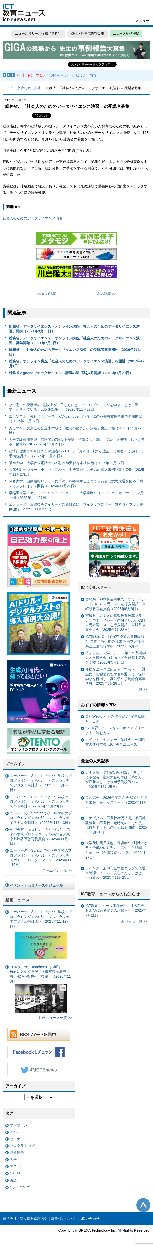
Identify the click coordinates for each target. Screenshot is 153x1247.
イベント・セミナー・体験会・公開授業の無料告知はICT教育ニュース (115, 742)
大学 (13, 1160)
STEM (15, 1173)
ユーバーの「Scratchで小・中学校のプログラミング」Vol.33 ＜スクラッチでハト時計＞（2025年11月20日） (41, 801)
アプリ (15, 1166)
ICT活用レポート (96, 587)
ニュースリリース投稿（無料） (38, 33)
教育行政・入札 (29, 88)
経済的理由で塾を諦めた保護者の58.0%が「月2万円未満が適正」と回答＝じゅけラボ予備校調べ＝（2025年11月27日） (77, 453)
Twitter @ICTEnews (38, 1069)
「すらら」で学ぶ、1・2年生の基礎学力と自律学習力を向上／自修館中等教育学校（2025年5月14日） (115, 657)
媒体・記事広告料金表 (87, 33)
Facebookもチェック (38, 1052)
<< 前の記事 (46, 294)
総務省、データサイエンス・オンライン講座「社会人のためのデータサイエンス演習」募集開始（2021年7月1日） (74, 340)
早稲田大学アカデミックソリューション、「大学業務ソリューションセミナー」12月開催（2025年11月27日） (76, 495)
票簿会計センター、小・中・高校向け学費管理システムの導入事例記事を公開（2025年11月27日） (76, 472)
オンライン (19, 1125)
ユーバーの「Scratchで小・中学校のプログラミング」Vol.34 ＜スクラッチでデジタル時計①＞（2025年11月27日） (41, 783)
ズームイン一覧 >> (57, 870)
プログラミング (22, 1146)
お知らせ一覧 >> (134, 921)
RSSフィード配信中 (38, 1034)
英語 (13, 1180)
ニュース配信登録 (126, 33)
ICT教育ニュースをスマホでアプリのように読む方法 (114, 730)
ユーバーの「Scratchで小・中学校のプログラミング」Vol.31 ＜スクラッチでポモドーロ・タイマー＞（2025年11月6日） (41, 857)
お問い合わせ (89, 1218)
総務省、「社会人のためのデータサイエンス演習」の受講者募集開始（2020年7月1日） (75, 352)
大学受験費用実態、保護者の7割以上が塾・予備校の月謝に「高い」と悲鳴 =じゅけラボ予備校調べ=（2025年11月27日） (77, 442)
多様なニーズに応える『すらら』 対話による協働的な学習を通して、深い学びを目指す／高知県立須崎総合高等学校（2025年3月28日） (115, 676)
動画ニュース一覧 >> (55, 1018)
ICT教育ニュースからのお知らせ (110, 894)
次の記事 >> (106, 294)
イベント (17, 1132)
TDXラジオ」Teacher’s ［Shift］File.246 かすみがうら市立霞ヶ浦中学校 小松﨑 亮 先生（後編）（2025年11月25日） (40, 989)
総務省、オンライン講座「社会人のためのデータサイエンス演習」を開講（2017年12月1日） (77, 363)
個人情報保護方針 (34, 1218)
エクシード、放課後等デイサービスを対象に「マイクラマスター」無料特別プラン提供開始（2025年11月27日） (76, 506)
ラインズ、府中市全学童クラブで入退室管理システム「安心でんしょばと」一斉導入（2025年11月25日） (115, 872)
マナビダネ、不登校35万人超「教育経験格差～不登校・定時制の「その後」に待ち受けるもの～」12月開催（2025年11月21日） (116, 825)
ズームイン (15, 764)
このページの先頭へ (143, 1205)
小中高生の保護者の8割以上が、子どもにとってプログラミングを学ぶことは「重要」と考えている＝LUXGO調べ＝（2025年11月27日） (73, 407)
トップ (7, 88)
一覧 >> (141, 689)
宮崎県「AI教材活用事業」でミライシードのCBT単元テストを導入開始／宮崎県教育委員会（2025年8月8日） (115, 604)
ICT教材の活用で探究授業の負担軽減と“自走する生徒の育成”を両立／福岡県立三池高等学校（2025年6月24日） (115, 641)
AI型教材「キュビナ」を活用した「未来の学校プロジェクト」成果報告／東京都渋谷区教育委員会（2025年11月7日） (40, 836)
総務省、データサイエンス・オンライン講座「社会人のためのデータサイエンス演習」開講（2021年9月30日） (74, 328)
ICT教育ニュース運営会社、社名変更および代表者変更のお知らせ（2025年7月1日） (115, 910)
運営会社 (10, 1218)
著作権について (63, 1218)
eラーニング (20, 1187)
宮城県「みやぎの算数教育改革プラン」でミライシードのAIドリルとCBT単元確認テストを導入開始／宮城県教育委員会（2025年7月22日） (115, 623)
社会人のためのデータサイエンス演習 (33, 218)
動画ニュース (17, 900)
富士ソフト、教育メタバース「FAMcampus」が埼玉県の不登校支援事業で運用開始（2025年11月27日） (75, 418)
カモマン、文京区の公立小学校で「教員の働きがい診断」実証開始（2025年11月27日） (75, 430)
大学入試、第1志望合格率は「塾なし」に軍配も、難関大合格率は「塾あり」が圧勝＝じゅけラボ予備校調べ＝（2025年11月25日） (116, 780)
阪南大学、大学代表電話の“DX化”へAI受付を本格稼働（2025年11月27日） (68, 463)
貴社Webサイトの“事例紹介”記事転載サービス (115, 718)
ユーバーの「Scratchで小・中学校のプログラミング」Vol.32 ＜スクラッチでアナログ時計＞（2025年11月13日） (41, 818)
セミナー (17, 1139)
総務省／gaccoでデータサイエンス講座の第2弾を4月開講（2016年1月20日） (71, 373)
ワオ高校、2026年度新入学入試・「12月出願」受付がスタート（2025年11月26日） (116, 802)
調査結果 (17, 1152)
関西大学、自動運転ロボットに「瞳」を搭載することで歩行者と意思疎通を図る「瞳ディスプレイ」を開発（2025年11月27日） (76, 483)
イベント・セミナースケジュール (36, 885)
